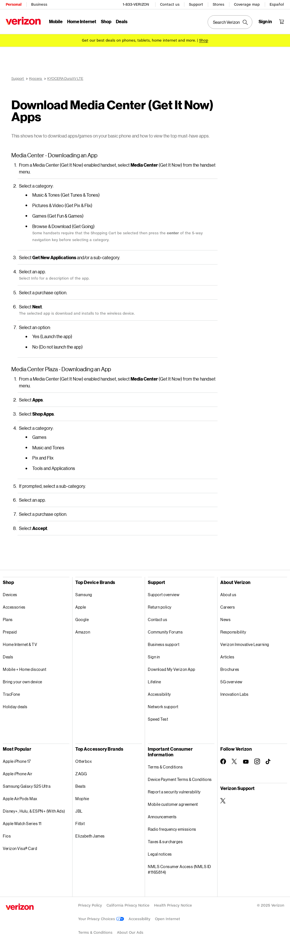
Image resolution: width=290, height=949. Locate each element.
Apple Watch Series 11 (22, 823)
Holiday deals (15, 706)
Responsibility (233, 632)
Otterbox (83, 761)
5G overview (231, 681)
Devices (10, 594)
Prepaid (10, 632)
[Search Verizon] (230, 22)
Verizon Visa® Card (20, 848)
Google (82, 619)
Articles (227, 656)
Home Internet (81, 21)
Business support (163, 644)
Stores (218, 4)
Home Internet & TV (20, 644)
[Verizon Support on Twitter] (223, 801)
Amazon (82, 632)
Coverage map (247, 4)
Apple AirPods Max (20, 798)
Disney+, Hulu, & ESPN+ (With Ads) (34, 811)
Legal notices (160, 854)
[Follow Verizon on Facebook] (223, 761)
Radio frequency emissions (172, 829)
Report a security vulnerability (174, 791)
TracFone (11, 694)
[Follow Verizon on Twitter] (234, 761)
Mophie (82, 798)
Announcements (162, 816)
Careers (227, 607)
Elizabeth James (90, 836)
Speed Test (158, 719)
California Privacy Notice (128, 905)
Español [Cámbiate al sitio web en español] (277, 4)
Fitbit (80, 823)
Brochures (229, 669)
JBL (79, 811)
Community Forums (165, 632)
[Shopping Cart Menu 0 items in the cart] (281, 21)
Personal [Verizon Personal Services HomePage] (13, 4)
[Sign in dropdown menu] (265, 21)
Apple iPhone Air (17, 773)
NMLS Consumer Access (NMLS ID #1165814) (179, 869)
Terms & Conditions (165, 767)
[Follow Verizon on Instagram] (257, 761)
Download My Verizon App (171, 669)
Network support (163, 706)
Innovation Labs (234, 694)
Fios (7, 836)
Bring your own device (22, 681)
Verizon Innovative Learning (244, 644)
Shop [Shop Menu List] (106, 21)
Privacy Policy (90, 905)
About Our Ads (130, 932)
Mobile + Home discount (24, 669)
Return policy (160, 607)
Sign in (154, 656)
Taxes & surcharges (165, 841)
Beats (80, 786)
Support (196, 4)
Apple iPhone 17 (17, 761)
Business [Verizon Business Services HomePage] (39, 4)
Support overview (163, 594)
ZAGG (81, 773)
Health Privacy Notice (173, 905)
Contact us (170, 4)
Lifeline (154, 681)
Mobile (56, 21)
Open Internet (167, 919)
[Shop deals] (203, 40)
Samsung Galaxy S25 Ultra (26, 786)
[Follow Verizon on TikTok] (268, 762)
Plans (8, 619)
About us (228, 594)
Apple (80, 607)
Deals (8, 656)
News (225, 619)
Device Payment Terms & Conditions (180, 779)
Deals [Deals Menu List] (121, 21)
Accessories (14, 607)
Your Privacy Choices (101, 919)
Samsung (83, 594)
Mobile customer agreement (173, 804)
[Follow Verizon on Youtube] (246, 762)
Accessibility (159, 694)
